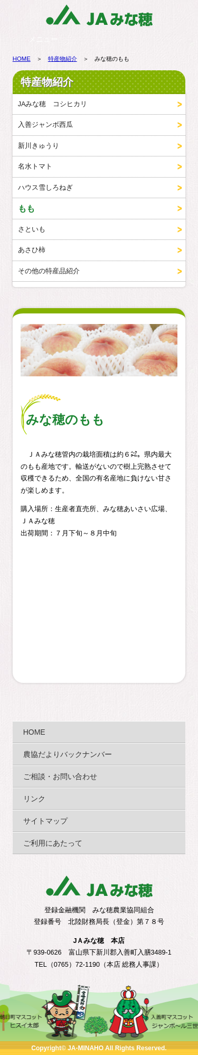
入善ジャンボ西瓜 (45, 124)
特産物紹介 (62, 58)
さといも (31, 229)
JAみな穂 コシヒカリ (53, 104)
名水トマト (35, 166)
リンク (34, 798)
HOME (22, 58)
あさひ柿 (31, 250)
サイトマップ (45, 821)
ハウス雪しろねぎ (45, 187)
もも (26, 208)
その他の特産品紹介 (49, 271)
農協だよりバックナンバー (67, 754)
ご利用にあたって (52, 843)
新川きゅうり (38, 146)
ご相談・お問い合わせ (60, 776)
